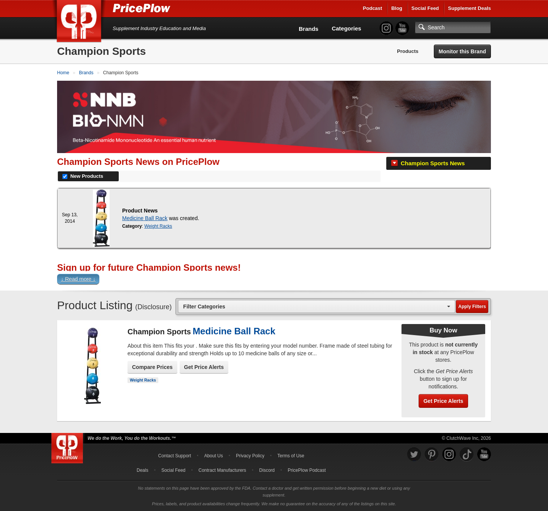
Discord (267, 470)
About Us (213, 455)
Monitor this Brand (462, 51)
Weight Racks (158, 226)
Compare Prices (152, 367)
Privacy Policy (250, 455)
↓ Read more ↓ (78, 279)
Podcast (372, 8)
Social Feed (425, 8)
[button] (274, 281)
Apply (472, 306)
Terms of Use (290, 455)
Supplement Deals (469, 8)
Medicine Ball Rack (144, 218)
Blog (396, 8)
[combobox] (316, 306)
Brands (309, 29)
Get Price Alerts (204, 367)
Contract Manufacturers (222, 470)
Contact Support (174, 455)
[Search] (453, 27)
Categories (347, 28)
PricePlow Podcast (307, 470)
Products (407, 51)
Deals (142, 470)
